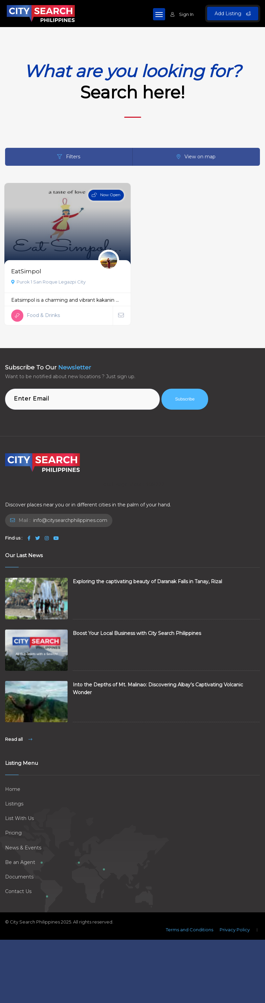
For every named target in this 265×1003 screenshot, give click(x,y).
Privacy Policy (235, 929)
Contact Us (18, 891)
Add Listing (233, 13)
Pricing (13, 833)
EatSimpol (26, 271)
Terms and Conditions (189, 929)
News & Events (23, 848)
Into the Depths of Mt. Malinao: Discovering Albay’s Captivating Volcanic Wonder (158, 689)
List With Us (19, 818)
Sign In (182, 14)
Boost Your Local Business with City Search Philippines (137, 633)
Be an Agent (20, 862)
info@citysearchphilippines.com (69, 520)
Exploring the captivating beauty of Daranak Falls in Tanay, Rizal (147, 581)
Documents (19, 877)
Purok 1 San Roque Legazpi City (48, 281)
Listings (14, 804)
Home (12, 789)
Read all (18, 739)
